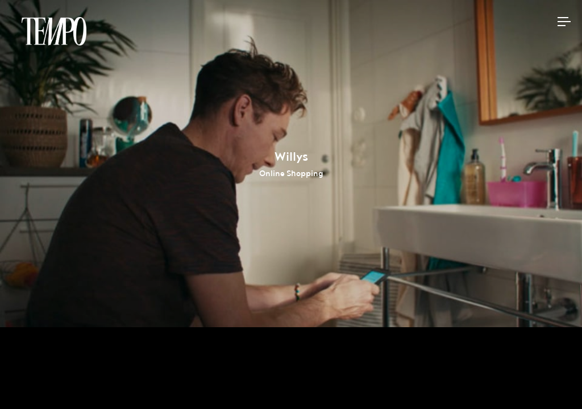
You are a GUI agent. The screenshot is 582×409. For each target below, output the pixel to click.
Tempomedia (54, 31)
